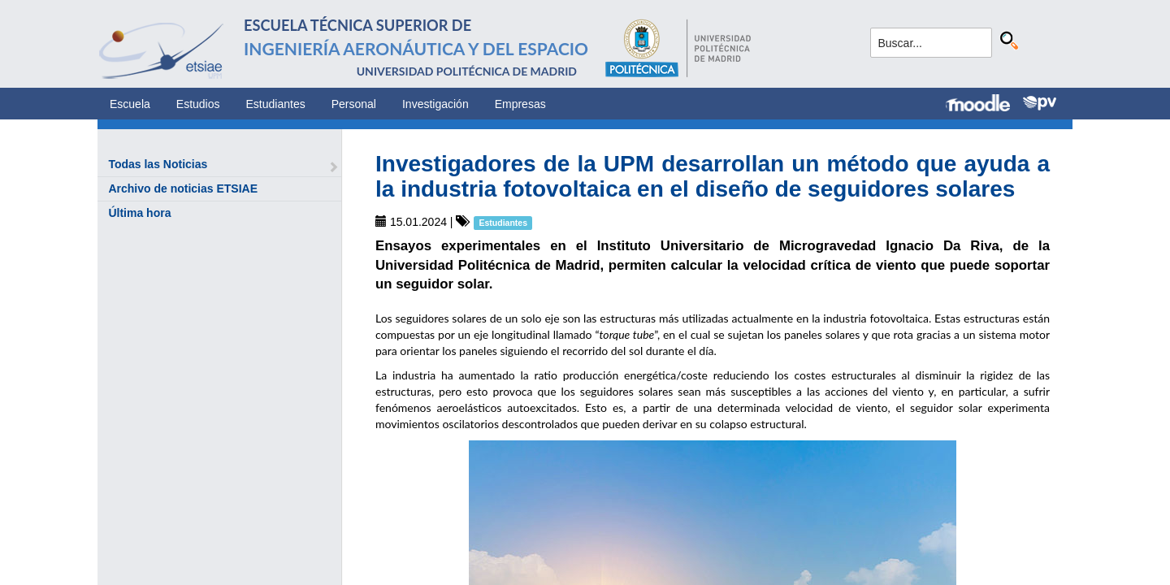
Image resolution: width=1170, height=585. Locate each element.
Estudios (198, 104)
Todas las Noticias (157, 164)
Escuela (130, 104)
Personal (354, 104)
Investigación (435, 104)
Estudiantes (276, 104)
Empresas (520, 104)
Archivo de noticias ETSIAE (183, 188)
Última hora (139, 212)
